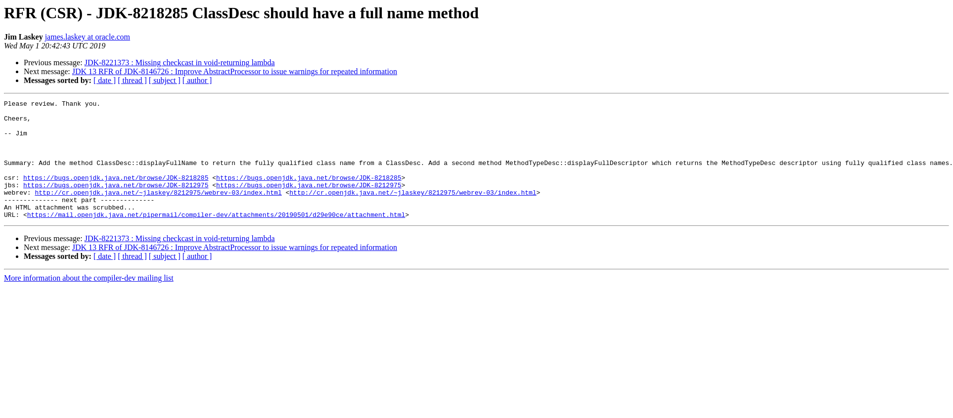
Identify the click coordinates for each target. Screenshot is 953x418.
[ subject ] (165, 80)
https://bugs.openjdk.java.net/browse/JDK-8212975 (115, 202)
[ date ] (104, 80)
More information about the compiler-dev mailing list (89, 301)
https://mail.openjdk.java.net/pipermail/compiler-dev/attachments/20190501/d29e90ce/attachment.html (216, 238)
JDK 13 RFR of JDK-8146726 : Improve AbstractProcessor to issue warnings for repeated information (234, 71)
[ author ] (197, 80)
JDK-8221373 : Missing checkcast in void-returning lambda (180, 62)
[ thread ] (132, 80)
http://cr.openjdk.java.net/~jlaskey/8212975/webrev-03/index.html (158, 211)
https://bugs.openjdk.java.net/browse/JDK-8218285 (115, 193)
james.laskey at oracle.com (87, 37)
